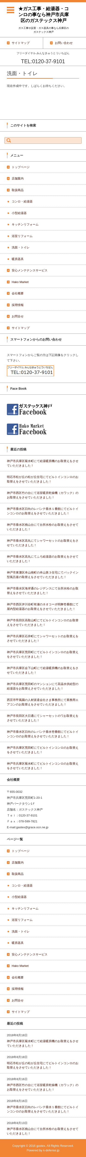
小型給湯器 (19, 213)
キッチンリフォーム (25, 224)
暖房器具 (18, 259)
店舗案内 (18, 178)
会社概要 (18, 293)
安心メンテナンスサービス (29, 270)
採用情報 (18, 305)
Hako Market (20, 282)
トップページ (21, 167)
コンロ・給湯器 (22, 201)
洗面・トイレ (21, 247)
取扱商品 (18, 190)
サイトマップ (21, 328)
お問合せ (18, 316)
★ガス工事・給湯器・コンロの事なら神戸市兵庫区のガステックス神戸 (43, 14)
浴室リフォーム (22, 236)
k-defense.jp (51, 1150)
